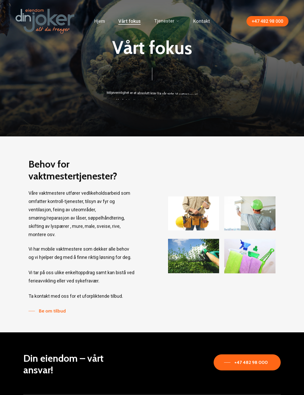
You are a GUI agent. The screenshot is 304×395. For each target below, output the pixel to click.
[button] (47, 321)
